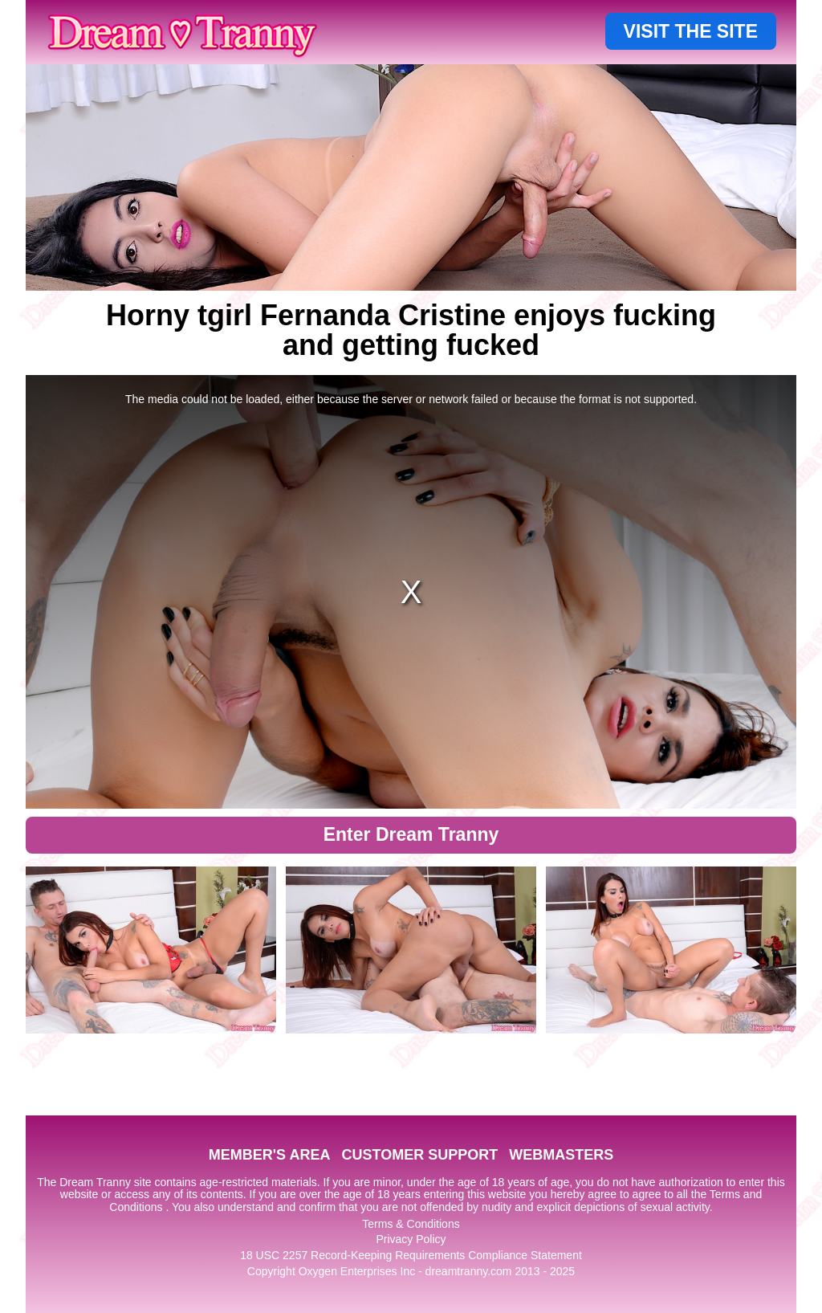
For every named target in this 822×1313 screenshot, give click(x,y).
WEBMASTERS (561, 1155)
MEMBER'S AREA (270, 1155)
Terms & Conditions (410, 1223)
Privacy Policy (411, 1239)
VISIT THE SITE (691, 31)
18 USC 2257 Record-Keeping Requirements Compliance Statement (411, 1255)
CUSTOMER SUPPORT (419, 1155)
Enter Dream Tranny (411, 834)
